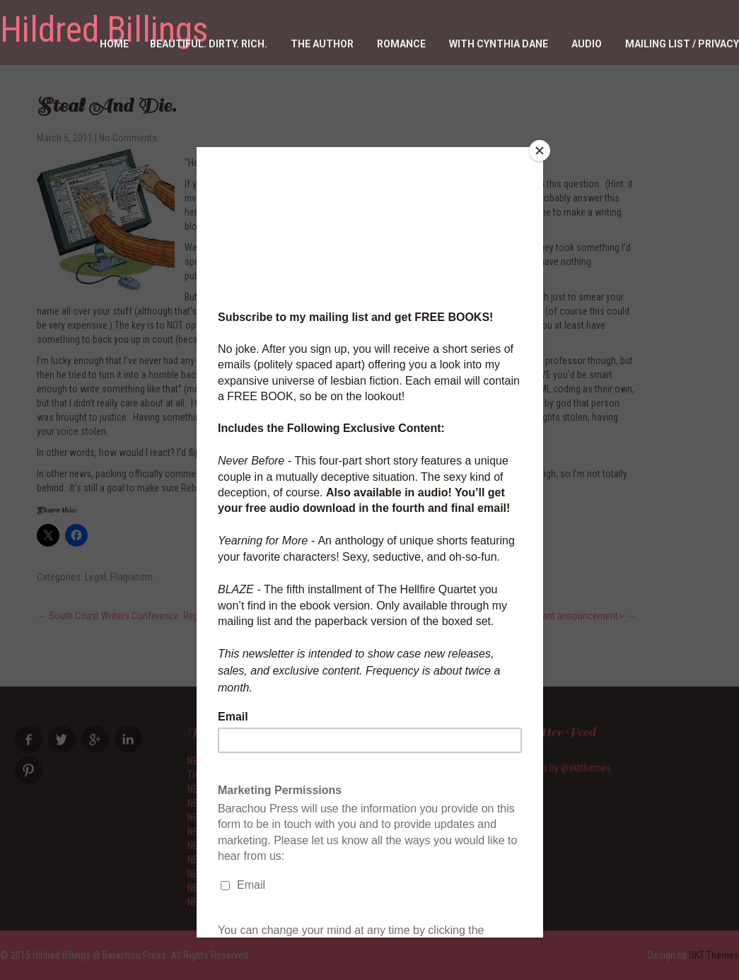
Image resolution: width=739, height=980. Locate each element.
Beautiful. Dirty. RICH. (208, 43)
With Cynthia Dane (498, 43)
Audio (586, 43)
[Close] (539, 150)
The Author (322, 43)
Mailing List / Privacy (682, 43)
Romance (401, 43)
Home (114, 43)
